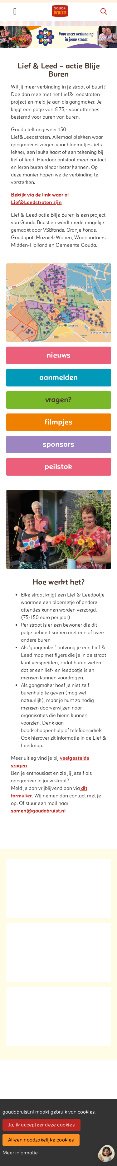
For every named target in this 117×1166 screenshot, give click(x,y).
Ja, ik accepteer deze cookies (41, 1125)
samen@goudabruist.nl (38, 811)
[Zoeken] (104, 12)
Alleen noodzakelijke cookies (41, 1140)
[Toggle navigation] (14, 12)
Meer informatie (20, 1153)
